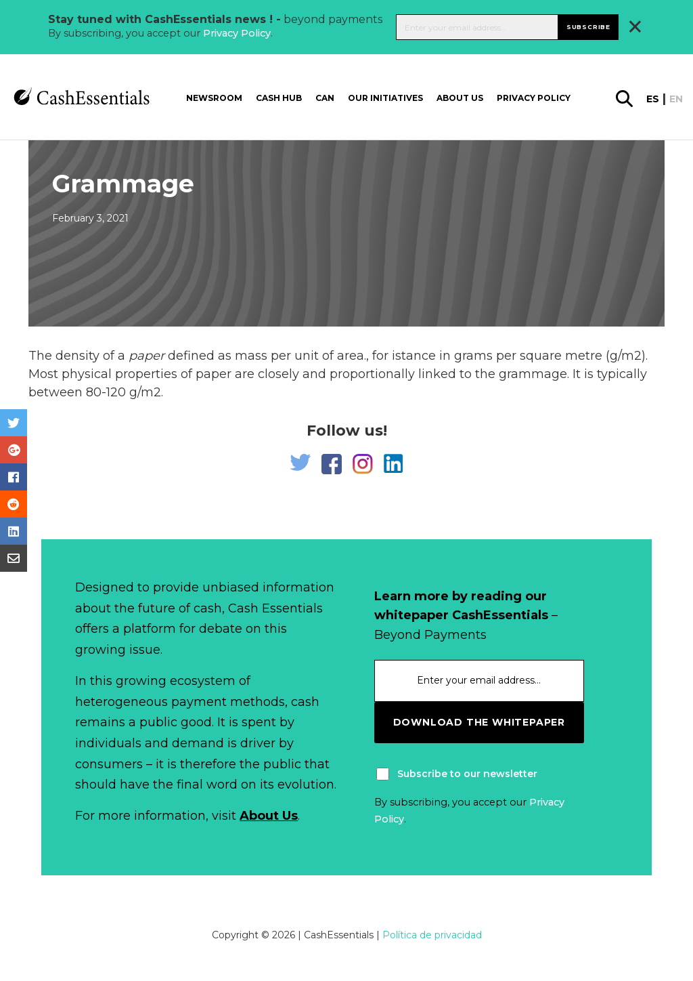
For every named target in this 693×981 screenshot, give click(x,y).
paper (146, 355)
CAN (324, 98)
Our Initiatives (385, 98)
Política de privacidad (432, 935)
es (652, 99)
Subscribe (588, 26)
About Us (269, 815)
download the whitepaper (479, 722)
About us (460, 98)
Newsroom (214, 98)
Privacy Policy (237, 33)
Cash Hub (279, 98)
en (676, 99)
